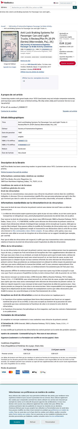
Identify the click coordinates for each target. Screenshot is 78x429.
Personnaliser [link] (49, 422)
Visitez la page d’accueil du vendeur (14, 172)
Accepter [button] (17, 422)
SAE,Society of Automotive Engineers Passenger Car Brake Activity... (30, 26)
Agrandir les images (9, 67)
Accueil (3, 26)
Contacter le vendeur (8, 111)
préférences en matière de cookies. (39, 410)
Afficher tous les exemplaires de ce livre (35, 77)
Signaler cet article (70, 111)
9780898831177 (24, 144)
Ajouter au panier (67, 63)
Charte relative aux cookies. (55, 412)
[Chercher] (75, 7)
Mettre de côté (25, 60)
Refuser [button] (32, 422)
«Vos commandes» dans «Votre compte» (16, 230)
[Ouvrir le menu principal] (4, 7)
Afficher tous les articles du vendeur (32, 71)
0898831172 (31, 49)
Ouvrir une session (66, 3)
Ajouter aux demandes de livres (65, 382)
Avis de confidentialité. (31, 416)
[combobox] (42, 7)
